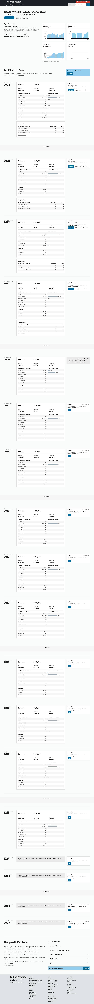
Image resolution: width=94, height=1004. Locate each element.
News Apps (32, 992)
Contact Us (70, 73)
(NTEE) (24, 34)
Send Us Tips (70, 986)
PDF (83, 166)
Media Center (51, 986)
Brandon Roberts (33, 954)
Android (74, 980)
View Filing (70, 90)
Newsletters (70, 978)
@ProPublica (32, 996)
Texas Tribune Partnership (35, 981)
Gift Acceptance (52, 1000)
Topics (31, 987)
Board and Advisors (53, 980)
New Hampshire (21, 4)
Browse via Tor (71, 989)
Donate (69, 992)
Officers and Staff (52, 981)
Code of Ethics (52, 996)
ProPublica (32, 978)
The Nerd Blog (32, 995)
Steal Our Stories (71, 987)
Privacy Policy (51, 1001)
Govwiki (11, 963)
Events (31, 998)
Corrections (51, 992)
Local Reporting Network (35, 980)
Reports (50, 988)
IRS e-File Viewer (18, 961)
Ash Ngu (24, 954)
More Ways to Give (72, 993)
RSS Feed (69, 981)
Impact (50, 989)
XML (84, 90)
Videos (31, 990)
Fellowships (56, 985)
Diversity (50, 983)
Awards (50, 991)
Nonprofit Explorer (10, 5)
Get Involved (32, 993)
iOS (68, 980)
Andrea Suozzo (9, 954)
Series (30, 989)
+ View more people (22, 135)
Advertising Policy (52, 998)
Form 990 (6, 73)
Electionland (32, 983)
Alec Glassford (17, 954)
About (49, 978)
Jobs (49, 985)
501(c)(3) (14, 26)
